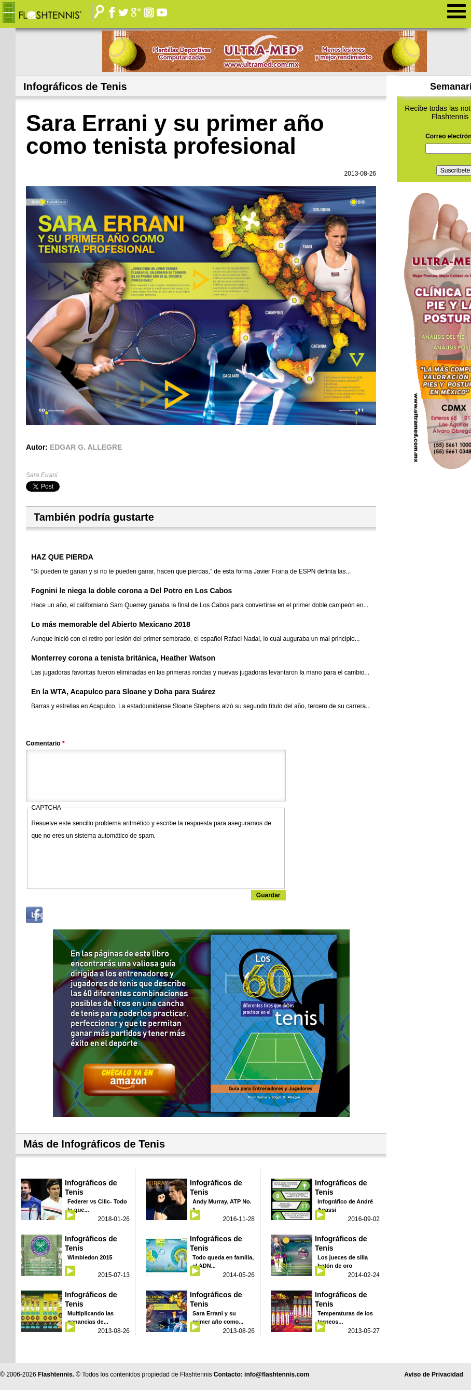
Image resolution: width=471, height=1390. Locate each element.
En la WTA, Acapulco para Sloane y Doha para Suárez (123, 691)
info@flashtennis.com (276, 1374)
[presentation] (110, 862)
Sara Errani (42, 475)
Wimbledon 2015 (90, 1257)
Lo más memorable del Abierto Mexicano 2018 (110, 624)
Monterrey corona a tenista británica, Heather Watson (123, 658)
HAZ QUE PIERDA (62, 557)
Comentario (45, 743)
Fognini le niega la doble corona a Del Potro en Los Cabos (131, 590)
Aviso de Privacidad (433, 1374)
